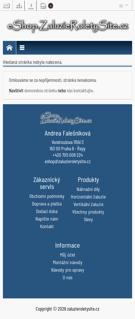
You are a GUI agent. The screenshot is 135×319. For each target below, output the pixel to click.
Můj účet (67, 254)
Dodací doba (46, 211)
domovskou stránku (40, 90)
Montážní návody (67, 262)
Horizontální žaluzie (88, 196)
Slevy (88, 219)
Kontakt (47, 226)
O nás (68, 277)
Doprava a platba (47, 203)
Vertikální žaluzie (88, 204)
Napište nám (46, 218)
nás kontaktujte (80, 90)
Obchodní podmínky (46, 196)
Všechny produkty (88, 211)
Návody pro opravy (67, 269)
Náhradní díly (88, 189)
